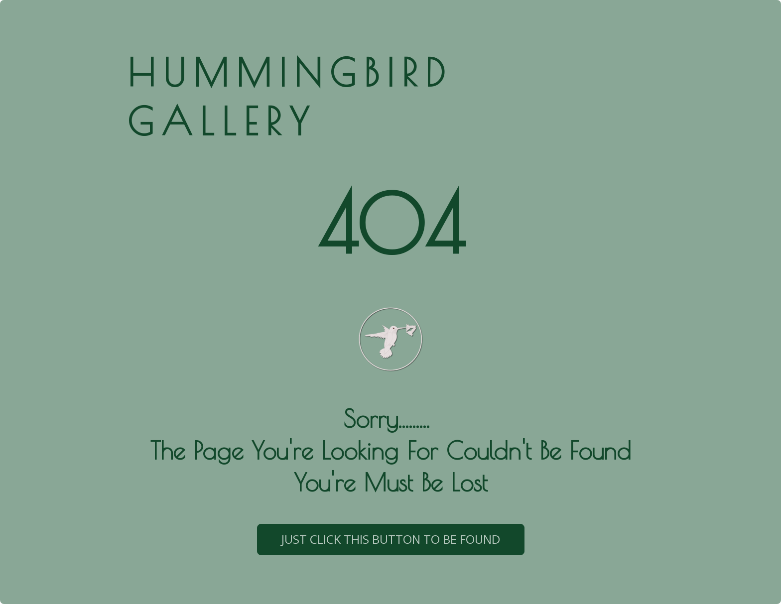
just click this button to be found (390, 539)
